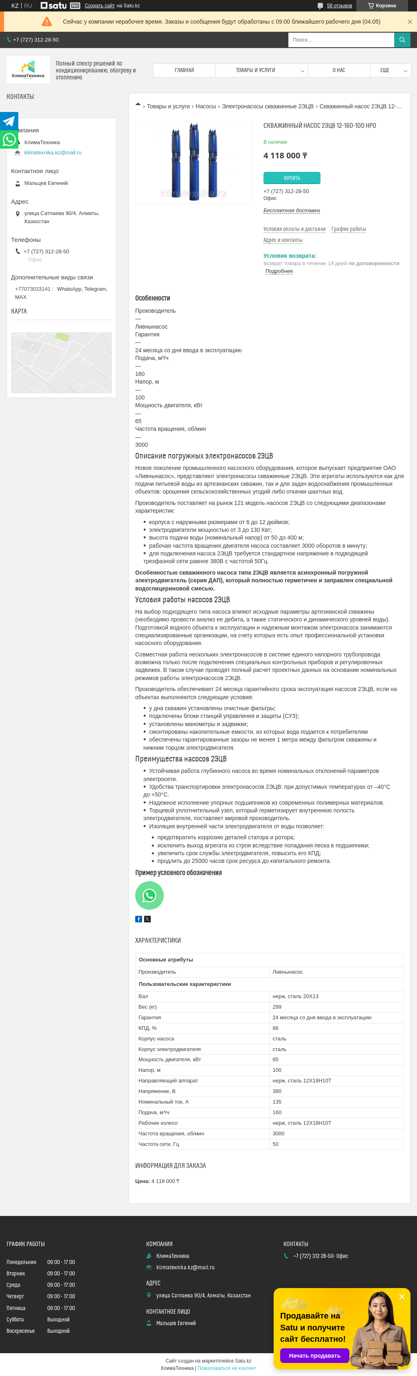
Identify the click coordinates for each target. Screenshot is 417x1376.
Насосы (206, 106)
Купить (292, 178)
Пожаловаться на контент (227, 1368)
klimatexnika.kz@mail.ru (52, 152)
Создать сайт (100, 6)
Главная (184, 70)
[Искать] (402, 40)
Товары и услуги (255, 70)
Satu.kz (243, 1361)
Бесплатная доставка (291, 210)
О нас (339, 70)
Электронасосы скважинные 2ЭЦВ (268, 106)
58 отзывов (339, 6)
